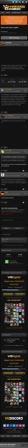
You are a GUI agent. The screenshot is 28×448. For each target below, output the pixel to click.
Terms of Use (3, 446)
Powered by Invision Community (14, 432)
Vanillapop (5, 31)
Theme (15, 428)
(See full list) (4, 241)
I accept (24, 445)
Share (7, 228)
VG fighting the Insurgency (7, 197)
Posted (12, 44)
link (21, 328)
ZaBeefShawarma (13, 262)
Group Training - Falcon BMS (13, 339)
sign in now (8, 211)
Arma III (15, 33)
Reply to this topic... (8, 220)
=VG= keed (19, 157)
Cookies (14, 429)
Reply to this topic (14, 37)
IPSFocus (10, 428)
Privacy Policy (21, 428)
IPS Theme (5, 428)
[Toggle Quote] (3, 156)
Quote (5, 75)
